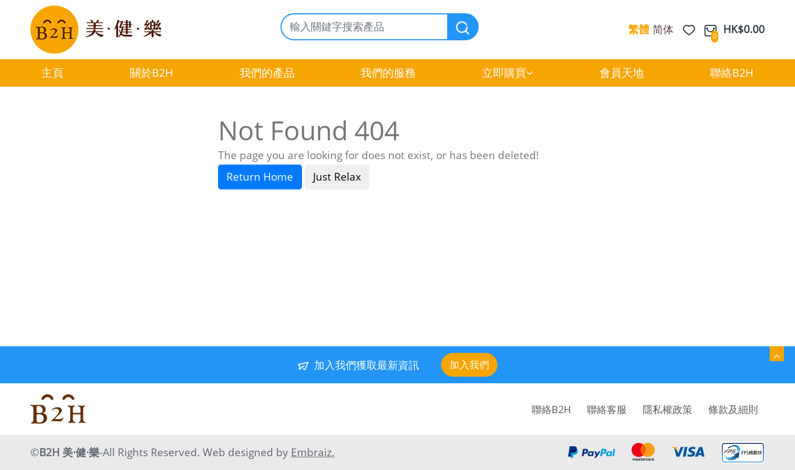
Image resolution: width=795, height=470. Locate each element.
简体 (663, 29)
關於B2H (151, 72)
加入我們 (469, 364)
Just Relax (337, 177)
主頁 (52, 72)
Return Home (259, 177)
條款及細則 (733, 409)
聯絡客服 (607, 409)
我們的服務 (388, 72)
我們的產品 (267, 72)
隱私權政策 (667, 409)
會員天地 (622, 72)
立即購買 (507, 72)
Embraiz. (313, 452)
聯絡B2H (732, 72)
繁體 (638, 29)
